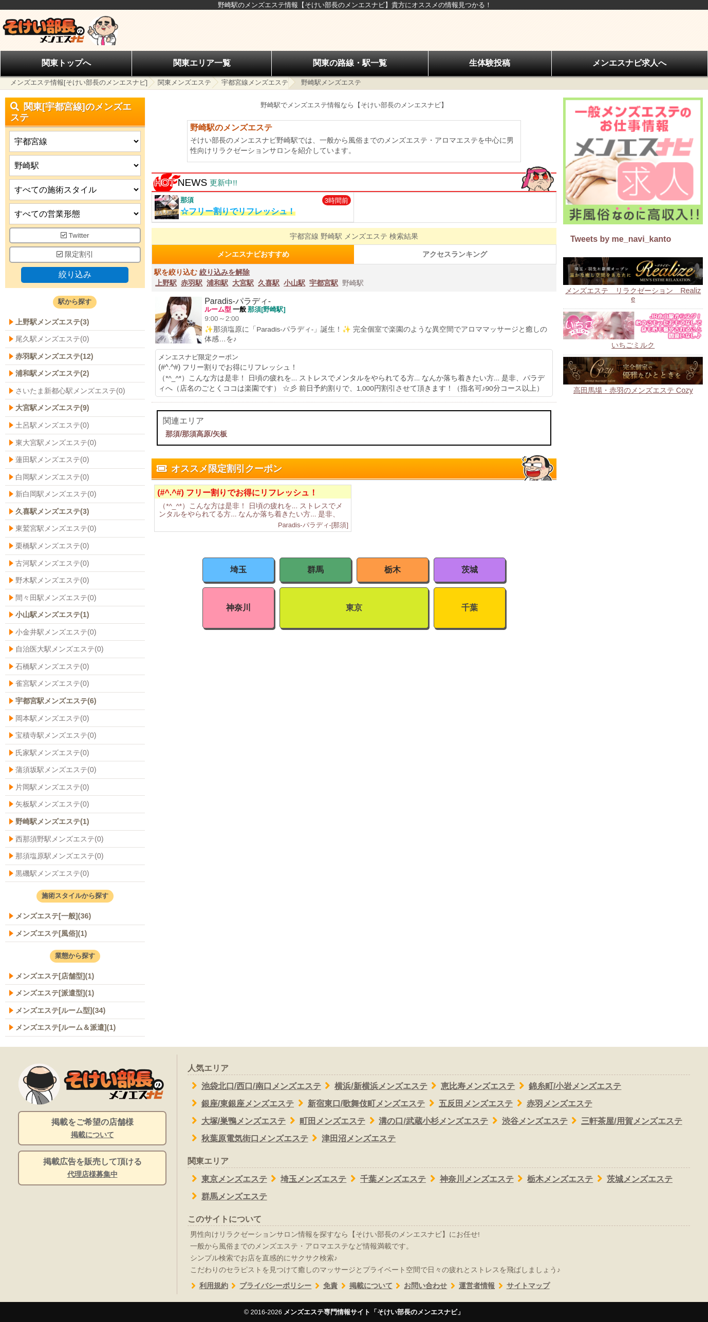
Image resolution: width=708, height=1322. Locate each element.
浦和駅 (217, 283)
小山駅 (294, 283)
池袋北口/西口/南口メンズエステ (254, 1085)
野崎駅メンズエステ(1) (52, 821)
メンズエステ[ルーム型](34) (60, 1010)
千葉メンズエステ (386, 1178)
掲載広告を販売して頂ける (92, 1168)
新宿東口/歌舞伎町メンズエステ (359, 1103)
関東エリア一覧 (202, 63)
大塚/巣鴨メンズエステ (237, 1120)
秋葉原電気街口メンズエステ (248, 1138)
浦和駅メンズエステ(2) (52, 373)
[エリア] (75, 165)
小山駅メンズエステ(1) (52, 614)
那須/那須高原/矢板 (196, 434)
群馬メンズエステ (227, 1196)
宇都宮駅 (323, 283)
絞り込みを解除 (224, 272)
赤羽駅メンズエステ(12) (54, 356)
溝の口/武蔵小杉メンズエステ (426, 1120)
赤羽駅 (191, 283)
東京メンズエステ (227, 1178)
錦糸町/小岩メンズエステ (568, 1085)
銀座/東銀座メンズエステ (241, 1103)
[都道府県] (75, 141)
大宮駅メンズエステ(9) (52, 408)
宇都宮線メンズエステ (254, 82)
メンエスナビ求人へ (629, 63)
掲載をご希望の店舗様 (92, 1129)
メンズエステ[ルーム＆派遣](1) (65, 1027)
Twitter (75, 235)
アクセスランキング (454, 254)
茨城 (469, 569)
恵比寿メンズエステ (471, 1085)
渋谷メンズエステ (528, 1120)
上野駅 (166, 283)
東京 (354, 607)
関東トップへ (66, 63)
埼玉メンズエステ (307, 1178)
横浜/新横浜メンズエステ (374, 1085)
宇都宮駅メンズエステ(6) (56, 701)
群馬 (315, 569)
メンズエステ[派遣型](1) (54, 993)
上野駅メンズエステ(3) (52, 322)
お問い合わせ (420, 1286)
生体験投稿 (489, 63)
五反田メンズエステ (469, 1103)
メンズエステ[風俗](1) (51, 933)
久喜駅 (269, 283)
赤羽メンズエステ (552, 1103)
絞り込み (75, 274)
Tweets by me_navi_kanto (620, 239)
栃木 (392, 569)
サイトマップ (522, 1286)
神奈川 (238, 607)
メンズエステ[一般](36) (53, 916)
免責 (324, 1286)
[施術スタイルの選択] (75, 189)
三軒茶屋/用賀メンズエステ (625, 1120)
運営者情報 (471, 1286)
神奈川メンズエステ (470, 1178)
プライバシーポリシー (270, 1286)
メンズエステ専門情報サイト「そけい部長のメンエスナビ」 (374, 1312)
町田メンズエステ (325, 1120)
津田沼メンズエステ (352, 1138)
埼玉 (238, 569)
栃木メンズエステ (553, 1178)
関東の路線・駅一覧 (350, 63)
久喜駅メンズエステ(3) (52, 511)
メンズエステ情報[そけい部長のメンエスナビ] (78, 82)
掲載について (365, 1286)
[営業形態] (75, 213)
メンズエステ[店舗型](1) (54, 976)
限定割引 (75, 254)
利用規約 (208, 1286)
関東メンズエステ (184, 82)
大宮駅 (243, 283)
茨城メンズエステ (633, 1178)
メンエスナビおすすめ (253, 254)
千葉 (469, 607)
